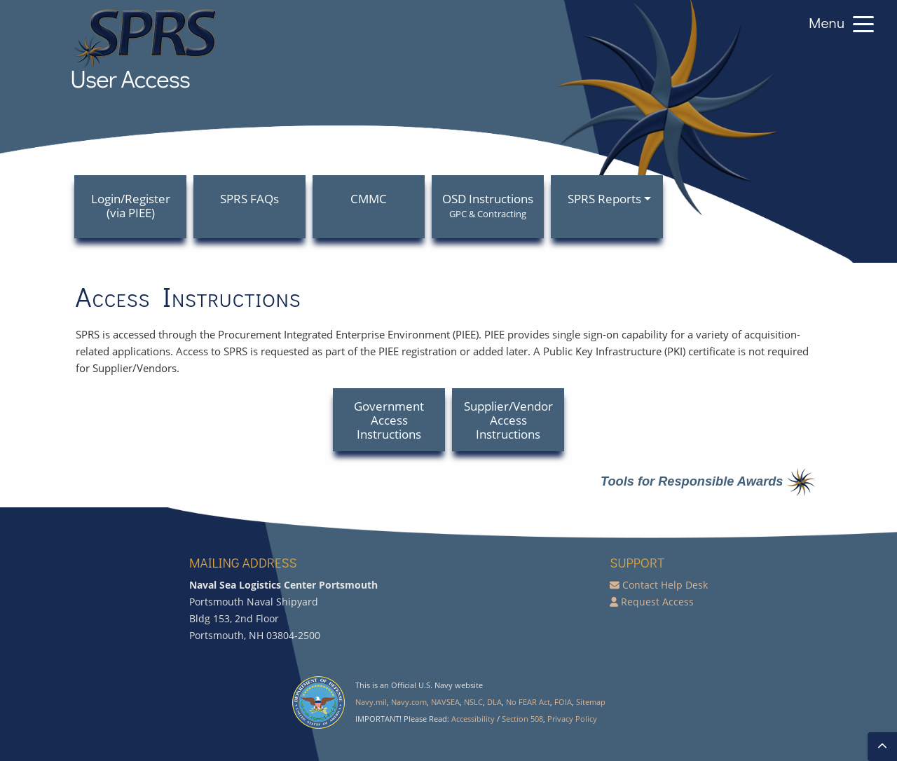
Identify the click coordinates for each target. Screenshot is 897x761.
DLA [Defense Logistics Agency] (494, 702)
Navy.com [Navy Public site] (409, 702)
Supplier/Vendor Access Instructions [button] (508, 420)
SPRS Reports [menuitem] (604, 199)
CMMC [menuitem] (368, 199)
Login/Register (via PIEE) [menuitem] (130, 206)
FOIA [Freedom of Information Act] (563, 702)
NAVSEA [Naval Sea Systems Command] (445, 702)
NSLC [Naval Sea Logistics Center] (473, 702)
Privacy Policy (572, 718)
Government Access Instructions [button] (389, 420)
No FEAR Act (528, 702)
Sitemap (590, 702)
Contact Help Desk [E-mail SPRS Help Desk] (665, 584)
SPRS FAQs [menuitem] (249, 199)
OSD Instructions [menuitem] (487, 205)
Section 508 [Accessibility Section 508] (522, 718)
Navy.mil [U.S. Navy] (371, 702)
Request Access (657, 601)
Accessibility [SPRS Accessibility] (473, 718)
